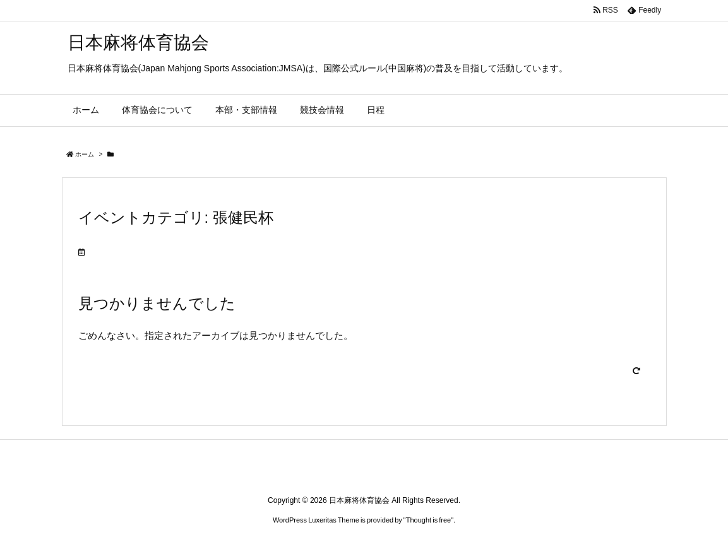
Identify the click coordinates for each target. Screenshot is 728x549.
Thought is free (428, 520)
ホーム (84, 154)
